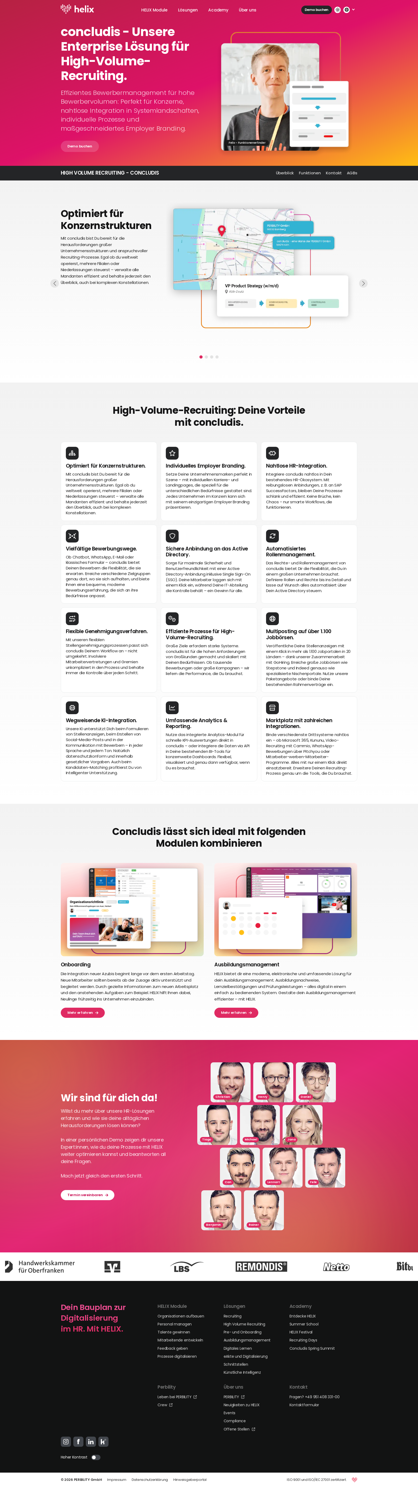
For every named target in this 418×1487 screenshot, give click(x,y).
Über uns (247, 10)
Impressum (116, 1479)
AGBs (352, 173)
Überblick (285, 173)
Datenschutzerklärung (150, 1479)
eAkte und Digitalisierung (246, 1356)
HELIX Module (154, 10)
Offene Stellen (239, 1429)
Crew (165, 1405)
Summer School (304, 1324)
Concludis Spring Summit (312, 1348)
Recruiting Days (303, 1340)
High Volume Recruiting (244, 1324)
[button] (201, 357)
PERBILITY (234, 1397)
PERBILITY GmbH (88, 1479)
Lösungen (188, 10)
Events (229, 1413)
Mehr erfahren (82, 1012)
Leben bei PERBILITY (177, 1397)
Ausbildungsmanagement (247, 1340)
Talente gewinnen (174, 1332)
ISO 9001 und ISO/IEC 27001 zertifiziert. (317, 1479)
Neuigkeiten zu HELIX (242, 1405)
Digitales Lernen (238, 1348)
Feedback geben (173, 1348)
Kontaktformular (304, 1405)
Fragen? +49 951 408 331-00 (315, 1397)
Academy (218, 10)
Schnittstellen (236, 1364)
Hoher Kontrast (74, 1457)
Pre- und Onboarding (243, 1332)
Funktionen (310, 173)
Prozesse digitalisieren (177, 1356)
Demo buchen (316, 9)
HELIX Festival (301, 1332)
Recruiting (233, 1316)
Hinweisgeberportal (190, 1479)
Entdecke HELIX (303, 1316)
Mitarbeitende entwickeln (180, 1340)
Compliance (235, 1421)
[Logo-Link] (79, 10)
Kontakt (334, 173)
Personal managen (175, 1324)
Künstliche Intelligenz (242, 1372)
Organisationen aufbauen (181, 1316)
